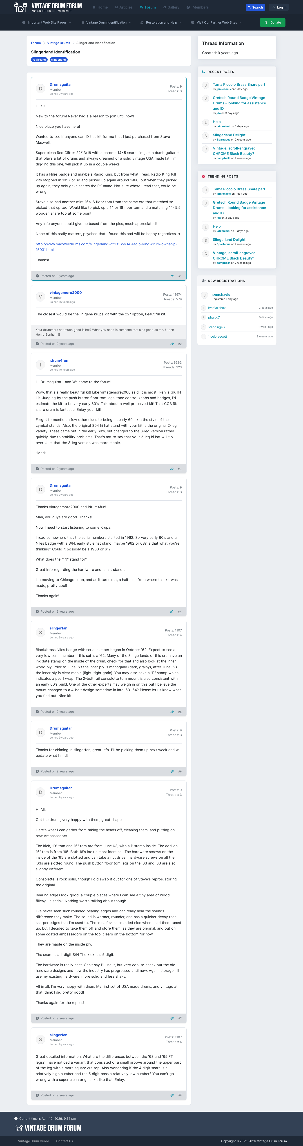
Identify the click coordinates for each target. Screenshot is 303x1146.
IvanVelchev (217, 308)
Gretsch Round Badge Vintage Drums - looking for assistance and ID (239, 103)
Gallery (171, 7)
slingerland (58, 59)
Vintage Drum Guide (33, 1141)
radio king (39, 59)
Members (198, 7)
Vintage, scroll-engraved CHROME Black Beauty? (234, 151)
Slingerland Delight (229, 135)
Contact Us (64, 1141)
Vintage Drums (58, 43)
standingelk (216, 327)
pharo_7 (214, 317)
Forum (148, 7)
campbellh (224, 158)
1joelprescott (217, 336)
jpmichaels (224, 89)
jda (219, 113)
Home (100, 7)
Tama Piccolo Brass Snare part (239, 84)
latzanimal (224, 126)
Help (217, 121)
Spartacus (224, 139)
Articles (124, 7)
